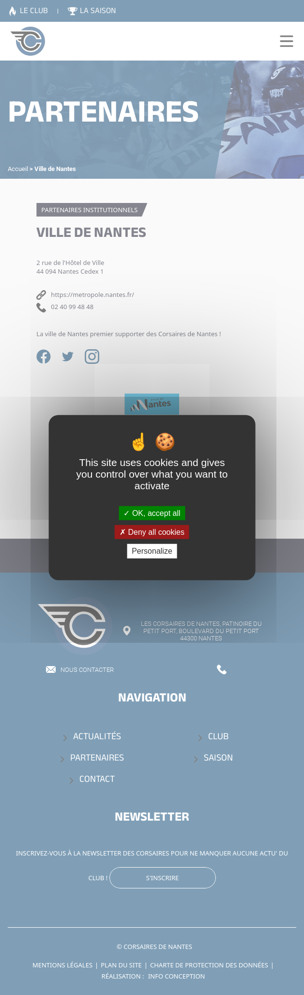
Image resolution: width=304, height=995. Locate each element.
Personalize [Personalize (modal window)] (152, 551)
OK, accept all (151, 513)
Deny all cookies (152, 532)
